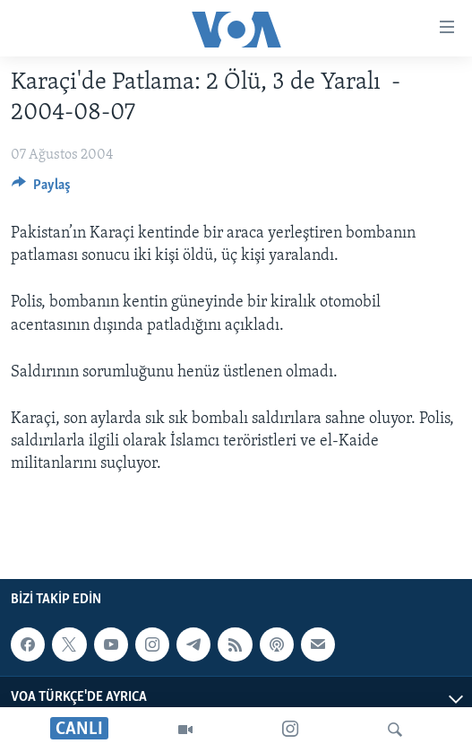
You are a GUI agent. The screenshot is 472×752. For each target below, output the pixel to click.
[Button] (41, 189)
